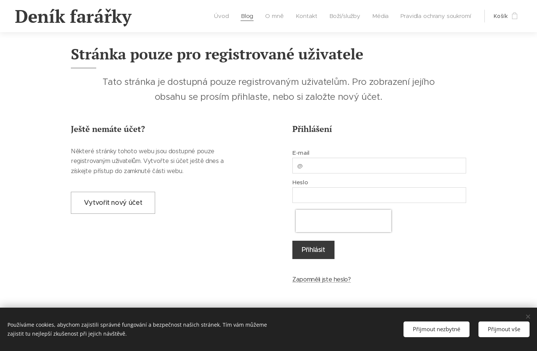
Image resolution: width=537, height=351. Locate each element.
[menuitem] (225, 16)
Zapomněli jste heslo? (321, 279)
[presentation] (343, 221)
